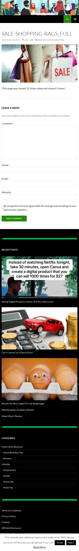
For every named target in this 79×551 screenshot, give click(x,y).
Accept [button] (60, 542)
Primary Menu (75, 19)
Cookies (6, 522)
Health (6, 475)
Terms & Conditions (11, 510)
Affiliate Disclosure (11, 528)
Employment (9, 470)
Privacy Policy (9, 516)
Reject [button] (71, 542)
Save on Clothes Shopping (51, 40)
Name (6, 165)
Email (5, 178)
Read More (39, 547)
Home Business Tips (13, 452)
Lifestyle (6, 464)
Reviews (7, 458)
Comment (8, 123)
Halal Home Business (12, 446)
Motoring (8, 487)
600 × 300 (29, 40)
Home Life (8, 481)
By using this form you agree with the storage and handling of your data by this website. (40, 207)
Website (6, 192)
